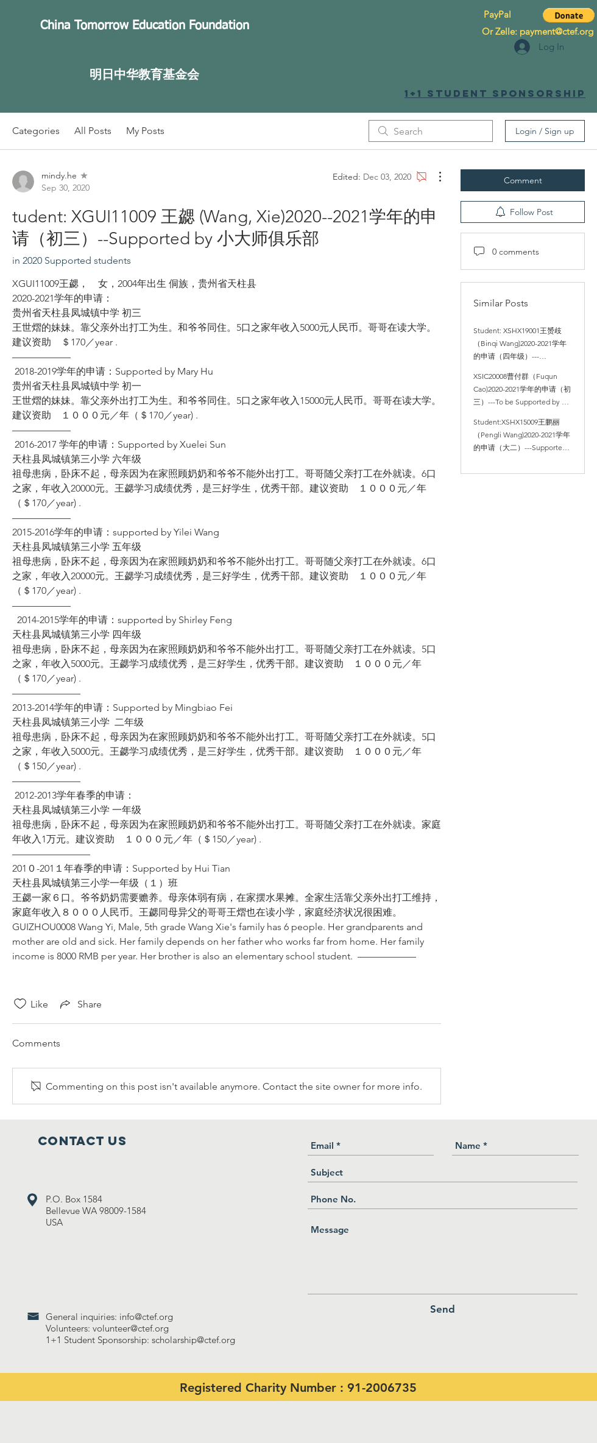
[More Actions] (433, 176)
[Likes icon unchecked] (20, 1004)
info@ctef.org (146, 1316)
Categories (36, 130)
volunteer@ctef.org (131, 1328)
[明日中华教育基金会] (144, 74)
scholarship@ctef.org (193, 1340)
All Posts (92, 130)
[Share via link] (80, 1004)
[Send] (442, 1309)
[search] (431, 131)
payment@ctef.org (556, 31)
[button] (569, 15)
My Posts (145, 130)
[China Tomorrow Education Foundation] (144, 25)
